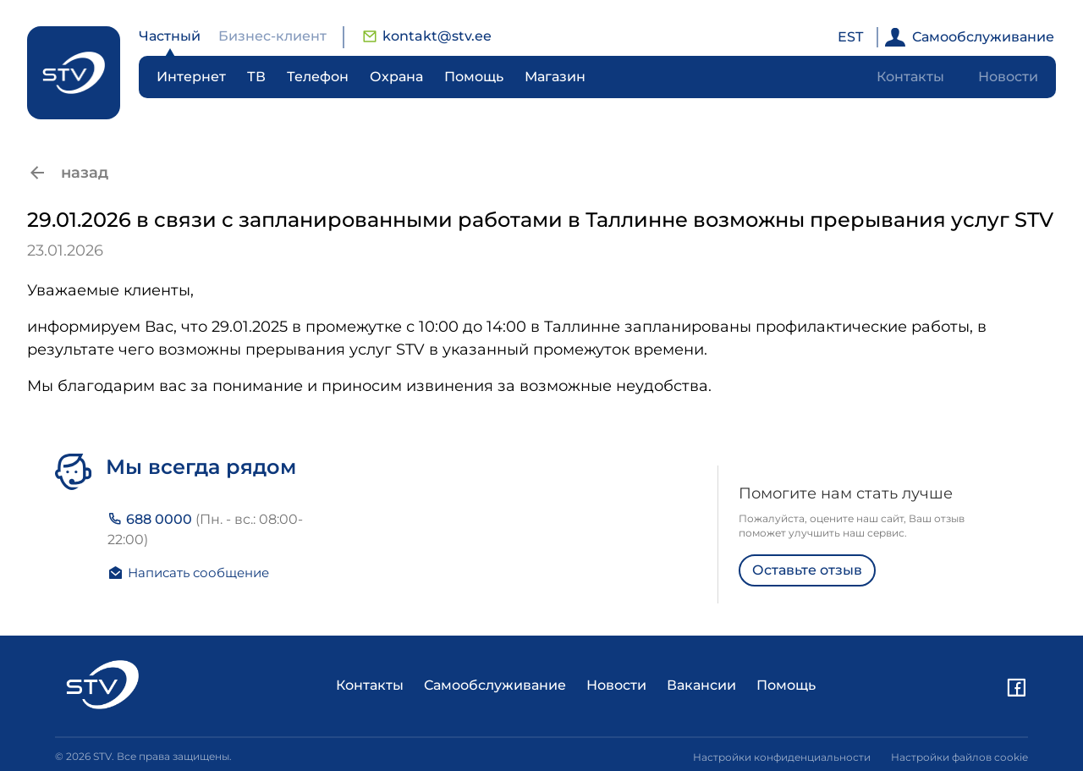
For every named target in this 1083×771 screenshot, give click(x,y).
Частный (170, 36)
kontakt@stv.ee (427, 36)
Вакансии (701, 685)
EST (850, 37)
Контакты (910, 77)
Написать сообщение (188, 572)
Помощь (473, 77)
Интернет (191, 77)
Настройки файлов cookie (959, 757)
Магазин (555, 77)
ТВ (256, 77)
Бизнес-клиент (272, 36)
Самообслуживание (969, 37)
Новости (1008, 77)
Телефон (318, 77)
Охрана (396, 77)
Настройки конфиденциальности (782, 757)
